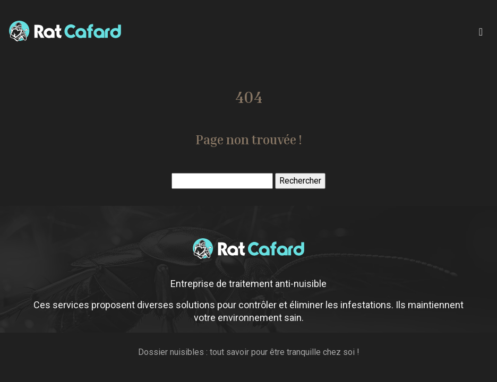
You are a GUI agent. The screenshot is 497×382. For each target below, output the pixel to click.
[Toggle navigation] (481, 31)
